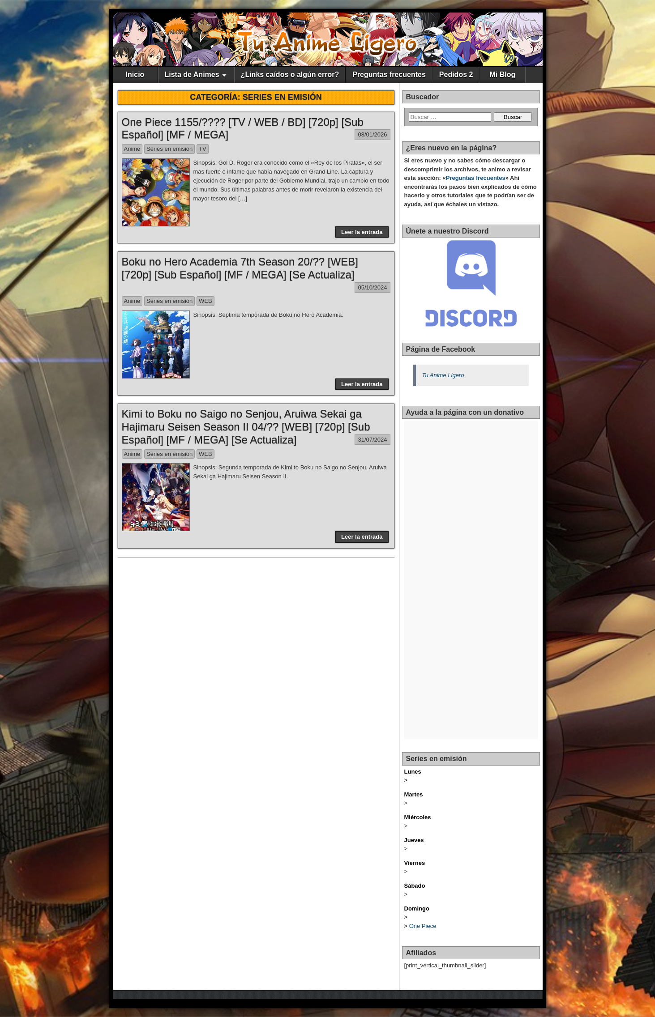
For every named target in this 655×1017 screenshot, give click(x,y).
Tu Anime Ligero (443, 375)
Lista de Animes (192, 74)
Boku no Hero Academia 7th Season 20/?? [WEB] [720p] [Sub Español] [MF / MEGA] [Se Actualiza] (240, 268)
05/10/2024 (372, 287)
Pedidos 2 (456, 74)
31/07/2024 (372, 439)
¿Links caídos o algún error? (290, 74)
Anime (132, 148)
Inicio (135, 74)
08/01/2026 (372, 134)
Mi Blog (503, 74)
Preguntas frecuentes (389, 74)
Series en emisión (169, 148)
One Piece (423, 926)
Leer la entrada (362, 232)
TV (202, 148)
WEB (205, 301)
